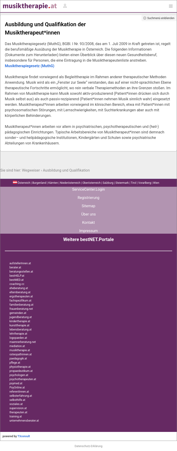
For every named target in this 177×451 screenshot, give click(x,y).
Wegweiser (31, 170)
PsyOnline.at (17, 387)
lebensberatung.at (20, 329)
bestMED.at (16, 280)
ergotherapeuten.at (21, 296)
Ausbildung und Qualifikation (66, 170)
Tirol (133, 182)
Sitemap (88, 206)
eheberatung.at (18, 288)
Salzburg (108, 182)
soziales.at (16, 404)
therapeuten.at (18, 412)
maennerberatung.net (22, 342)
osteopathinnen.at (20, 354)
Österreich (21, 182)
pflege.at (14, 362)
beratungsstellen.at (21, 271)
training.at (15, 416)
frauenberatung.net (21, 308)
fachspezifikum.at (20, 300)
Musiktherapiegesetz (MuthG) (29, 66)
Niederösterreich (70, 182)
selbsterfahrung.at (20, 395)
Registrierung (89, 197)
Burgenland (39, 182)
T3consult (24, 436)
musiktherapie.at (19, 350)
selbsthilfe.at (17, 400)
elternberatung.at (19, 292)
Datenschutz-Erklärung (89, 446)
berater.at (15, 267)
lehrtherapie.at (18, 333)
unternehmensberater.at (24, 420)
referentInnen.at (19, 391)
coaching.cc (16, 284)
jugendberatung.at (20, 317)
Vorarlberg (144, 182)
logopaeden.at (18, 337)
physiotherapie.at (20, 366)
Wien (156, 182)
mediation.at (17, 346)
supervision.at (18, 408)
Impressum (88, 231)
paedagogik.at (18, 358)
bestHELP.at (16, 275)
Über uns (88, 214)
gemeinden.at (17, 313)
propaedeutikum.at (21, 371)
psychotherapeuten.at (22, 379)
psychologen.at (18, 375)
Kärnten (53, 182)
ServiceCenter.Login (88, 189)
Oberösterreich (92, 182)
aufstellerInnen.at (20, 263)
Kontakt (88, 222)
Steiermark (122, 182)
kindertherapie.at (19, 321)
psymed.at (15, 383)
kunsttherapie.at (19, 325)
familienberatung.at (21, 304)
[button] (171, 6)
